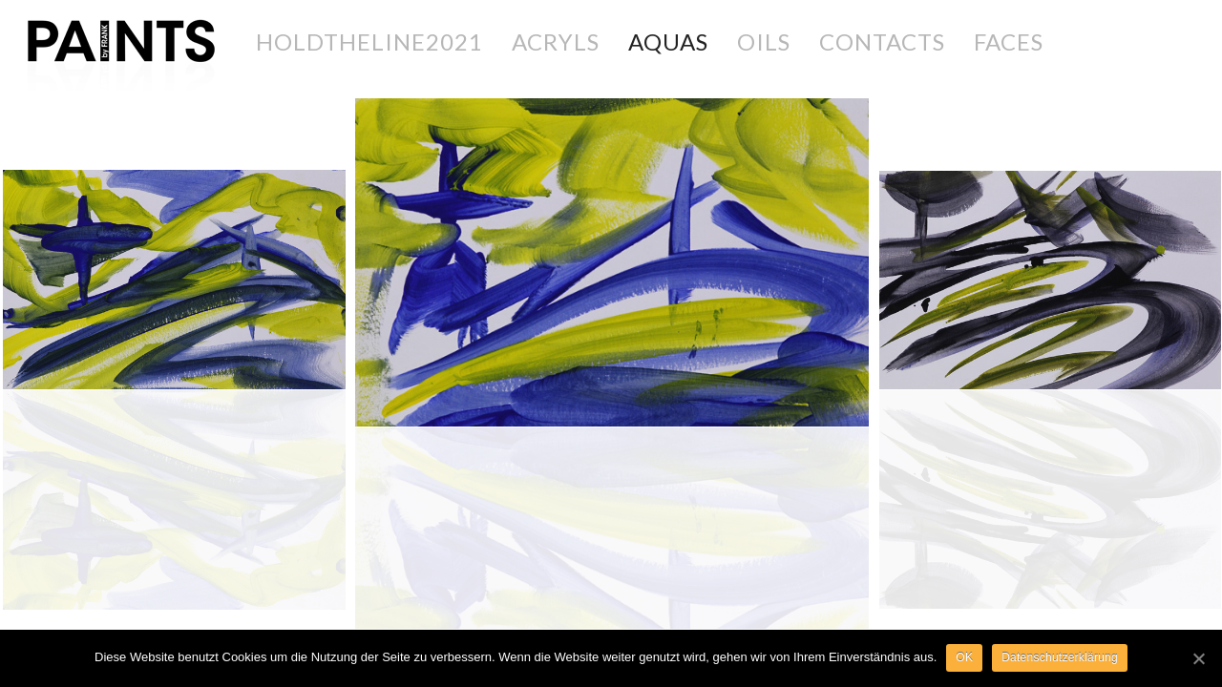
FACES (1008, 41)
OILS (763, 41)
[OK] (1198, 658)
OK (964, 657)
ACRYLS (556, 41)
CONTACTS (882, 41)
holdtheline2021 (369, 41)
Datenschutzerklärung (1059, 657)
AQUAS (668, 41)
